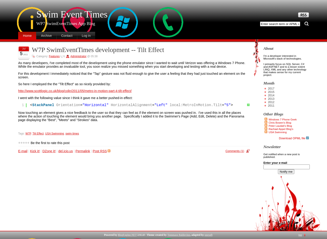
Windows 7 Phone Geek (283, 119)
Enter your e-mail (275, 162)
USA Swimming (54, 133)
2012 (271, 102)
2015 (271, 92)
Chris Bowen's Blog (280, 122)
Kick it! (35, 151)
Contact (66, 35)
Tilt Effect (38, 133)
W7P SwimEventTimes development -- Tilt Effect (98, 49)
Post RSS (101, 151)
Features (54, 56)
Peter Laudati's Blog (280, 125)
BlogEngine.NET (127, 235)
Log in (86, 35)
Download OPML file (294, 138)
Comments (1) (234, 151)
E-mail (22, 151)
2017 (271, 88)
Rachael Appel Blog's (281, 129)
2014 (271, 95)
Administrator (78, 56)
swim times (72, 133)
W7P (28, 133)
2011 (271, 105)
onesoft (209, 235)
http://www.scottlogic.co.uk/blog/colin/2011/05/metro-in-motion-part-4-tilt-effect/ (75, 91)
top (300, 235)
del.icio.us (65, 151)
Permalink (83, 151)
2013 (271, 98)
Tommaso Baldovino (178, 235)
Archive (46, 35)
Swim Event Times (71, 14)
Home (27, 35)
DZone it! (49, 151)
